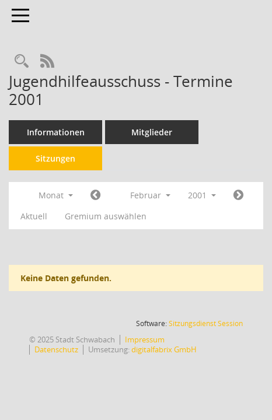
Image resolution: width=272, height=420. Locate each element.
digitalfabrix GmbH (164, 349)
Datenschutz (56, 349)
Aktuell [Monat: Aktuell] (33, 216)
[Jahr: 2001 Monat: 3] (238, 195)
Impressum (145, 339)
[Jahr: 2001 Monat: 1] (95, 195)
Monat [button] (56, 195)
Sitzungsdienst (206, 323)
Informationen (56, 132)
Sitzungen (55, 158)
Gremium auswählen (106, 216)
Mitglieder (151, 132)
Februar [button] (150, 195)
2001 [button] (202, 195)
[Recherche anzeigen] (21, 61)
